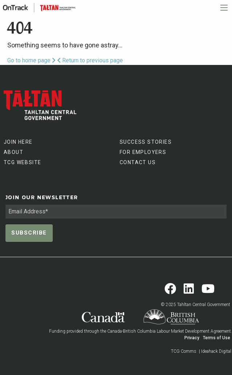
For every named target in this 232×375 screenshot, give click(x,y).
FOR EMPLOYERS (143, 152)
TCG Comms (183, 351)
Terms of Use (216, 337)
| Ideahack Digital (215, 351)
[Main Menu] (224, 8)
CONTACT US (138, 162)
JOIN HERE (18, 142)
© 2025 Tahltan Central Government (195, 304)
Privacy (191, 337)
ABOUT (13, 152)
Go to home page (31, 60)
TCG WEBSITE (22, 162)
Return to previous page (90, 60)
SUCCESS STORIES (146, 142)
